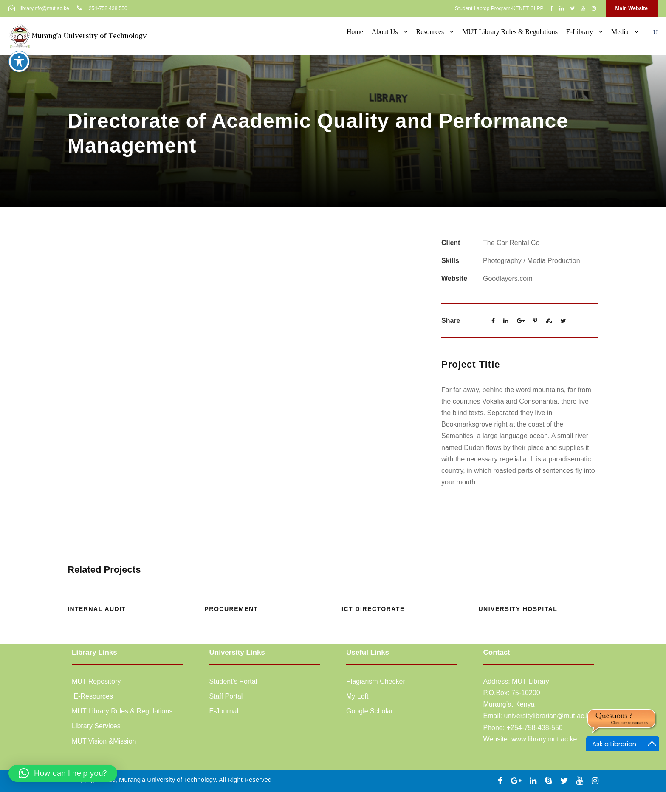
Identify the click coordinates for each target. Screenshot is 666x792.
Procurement (231, 608)
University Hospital (518, 608)
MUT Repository (96, 681)
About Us (385, 31)
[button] (62, 773)
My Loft (357, 696)
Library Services (96, 726)
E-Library (579, 31)
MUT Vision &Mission (104, 741)
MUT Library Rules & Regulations (510, 31)
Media (620, 31)
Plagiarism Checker (375, 681)
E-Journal (223, 711)
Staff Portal (226, 696)
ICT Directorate (373, 608)
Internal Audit (97, 608)
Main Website (631, 8)
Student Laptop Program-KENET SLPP (499, 8)
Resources (430, 31)
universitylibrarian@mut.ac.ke (548, 715)
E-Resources (92, 696)
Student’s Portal (233, 681)
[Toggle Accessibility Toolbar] (19, 56)
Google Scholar (369, 711)
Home (355, 31)
